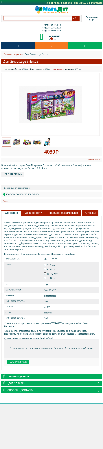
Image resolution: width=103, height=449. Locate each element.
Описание (11, 213)
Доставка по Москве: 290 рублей (22, 194)
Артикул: (69, 69)
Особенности (33, 213)
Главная (8, 54)
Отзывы (90, 213)
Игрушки (18, 54)
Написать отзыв (93, 159)
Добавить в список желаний (16, 188)
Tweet (5, 201)
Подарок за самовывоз (64, 213)
